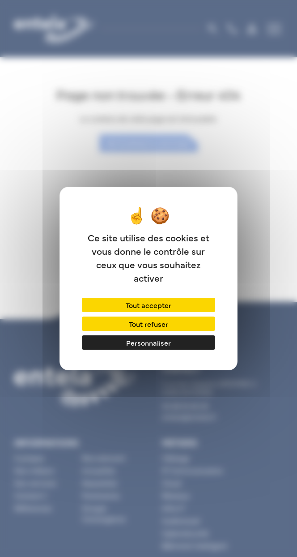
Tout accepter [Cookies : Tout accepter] (148, 305)
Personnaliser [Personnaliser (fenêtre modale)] (148, 342)
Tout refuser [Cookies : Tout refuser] (148, 324)
